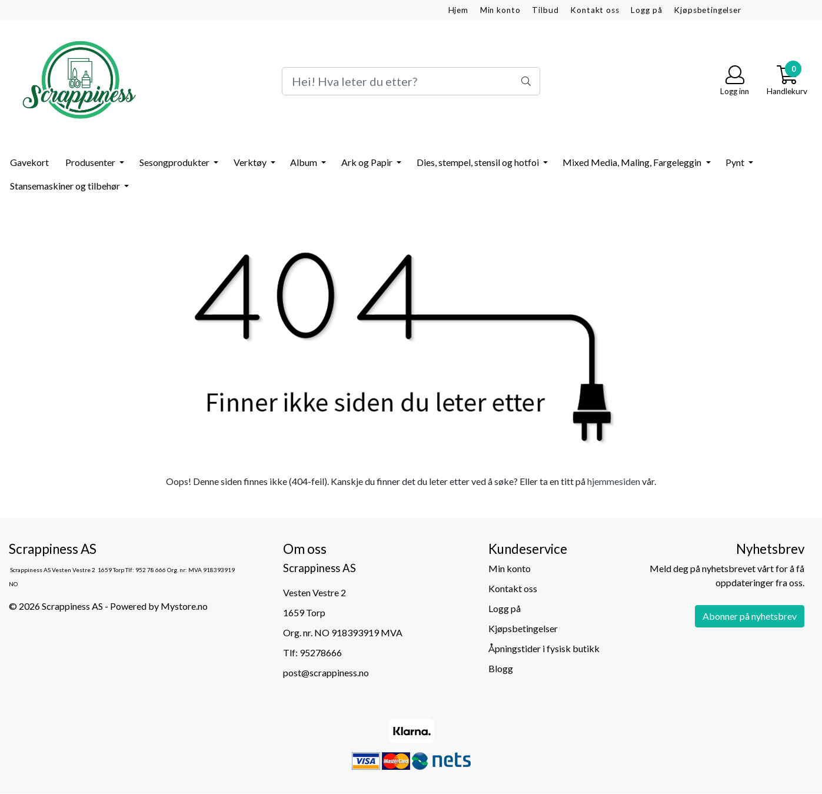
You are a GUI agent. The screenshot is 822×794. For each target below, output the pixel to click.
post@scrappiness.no (326, 672)
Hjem (458, 10)
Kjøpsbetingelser (707, 10)
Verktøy (251, 162)
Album (304, 162)
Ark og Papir (367, 162)
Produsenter (91, 162)
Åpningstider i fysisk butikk (544, 648)
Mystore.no (184, 606)
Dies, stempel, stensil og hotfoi (479, 162)
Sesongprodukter (175, 162)
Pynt (736, 162)
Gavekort (29, 162)
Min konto (500, 10)
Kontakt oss (594, 10)
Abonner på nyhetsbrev (750, 616)
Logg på (646, 10)
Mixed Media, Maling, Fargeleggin (633, 162)
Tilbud (545, 10)
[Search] (411, 81)
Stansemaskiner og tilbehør (66, 185)
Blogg (500, 668)
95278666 (320, 652)
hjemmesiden (613, 481)
